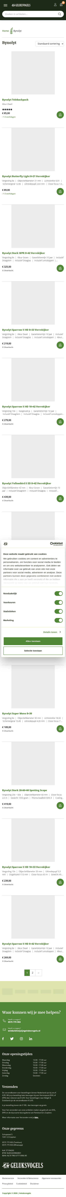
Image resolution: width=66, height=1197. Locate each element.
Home (7, 30)
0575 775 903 (14, 1022)
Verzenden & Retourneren (27, 1178)
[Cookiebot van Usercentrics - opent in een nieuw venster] (50, 544)
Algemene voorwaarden (51, 1178)
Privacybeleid (7, 1184)
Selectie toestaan (33, 650)
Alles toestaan (33, 641)
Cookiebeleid (21, 1184)
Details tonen (50, 632)
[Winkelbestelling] (50, 43)
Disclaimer (34, 1184)
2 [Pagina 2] (32, 972)
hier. (37, 1117)
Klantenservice (8, 1178)
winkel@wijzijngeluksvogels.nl (24, 1031)
